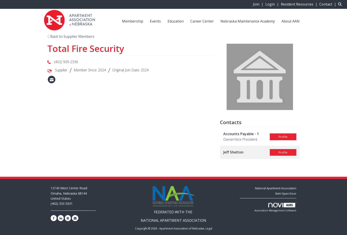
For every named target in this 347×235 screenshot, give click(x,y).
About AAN (290, 21)
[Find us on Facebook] (54, 218)
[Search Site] (341, 4)
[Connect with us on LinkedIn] (61, 218)
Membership (132, 21)
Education (176, 21)
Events (155, 21)
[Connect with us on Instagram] (68, 218)
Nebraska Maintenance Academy (247, 21)
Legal (209, 228)
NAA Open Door (285, 193)
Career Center (202, 21)
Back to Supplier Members (70, 36)
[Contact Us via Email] (75, 218)
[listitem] (258, 4)
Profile (283, 137)
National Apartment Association (275, 188)
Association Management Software (275, 207)
